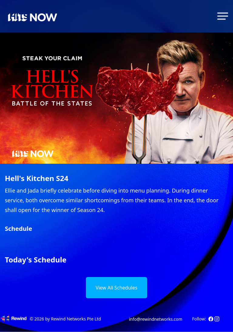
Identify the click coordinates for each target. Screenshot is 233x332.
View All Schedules (116, 287)
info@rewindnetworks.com (155, 319)
